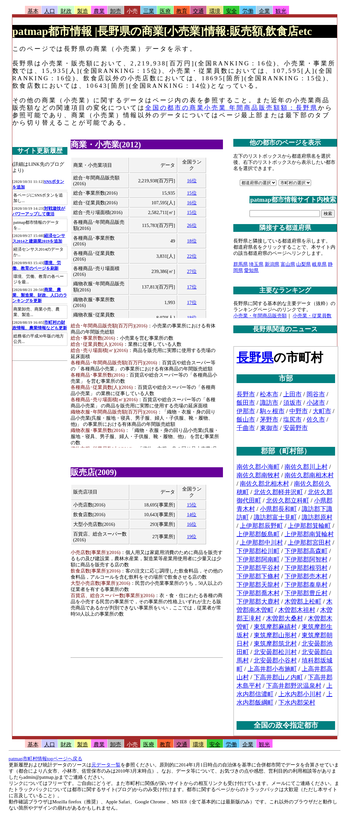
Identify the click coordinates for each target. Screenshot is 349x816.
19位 (192, 536)
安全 (231, 11)
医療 (165, 11)
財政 (66, 11)
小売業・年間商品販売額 (260, 315)
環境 (214, 11)
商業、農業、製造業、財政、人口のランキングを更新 (39, 295)
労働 (247, 11)
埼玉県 (256, 264)
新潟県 (272, 264)
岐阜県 (319, 264)
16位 (192, 180)
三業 (148, 11)
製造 (82, 11)
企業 (264, 11)
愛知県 (251, 270)
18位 (192, 241)
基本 (33, 11)
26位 (192, 225)
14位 (192, 514)
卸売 (115, 11)
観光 (280, 11)
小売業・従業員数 (312, 315)
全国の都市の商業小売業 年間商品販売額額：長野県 (231, 107)
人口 (49, 11)
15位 (192, 193)
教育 (181, 11)
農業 (99, 11)
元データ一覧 (106, 764)
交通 (198, 11)
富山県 (288, 264)
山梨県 (303, 264)
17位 (192, 286)
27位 (192, 271)
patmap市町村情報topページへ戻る (45, 758)
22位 (192, 256)
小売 (132, 11)
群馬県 (240, 264)
